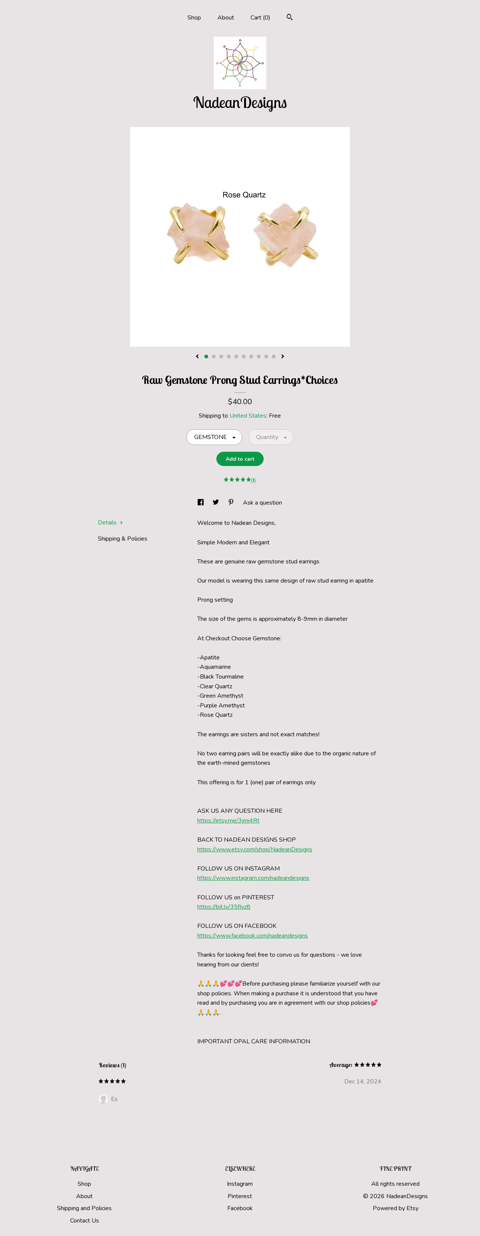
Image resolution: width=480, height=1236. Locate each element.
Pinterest (240, 1196)
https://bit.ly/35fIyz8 (223, 907)
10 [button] (274, 356)
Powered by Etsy (395, 1208)
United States (248, 416)
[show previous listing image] (197, 357)
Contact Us (84, 1221)
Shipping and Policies (84, 1208)
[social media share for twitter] (216, 503)
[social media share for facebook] (201, 503)
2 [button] (214, 356)
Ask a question (262, 503)
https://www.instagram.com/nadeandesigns (253, 878)
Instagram (240, 1184)
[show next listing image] (283, 357)
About (226, 17)
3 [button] (221, 356)
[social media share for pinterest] (232, 503)
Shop (194, 17)
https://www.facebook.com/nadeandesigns (252, 936)
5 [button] (236, 356)
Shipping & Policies (122, 539)
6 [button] (244, 356)
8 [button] (259, 356)
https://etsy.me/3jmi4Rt (228, 821)
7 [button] (251, 356)
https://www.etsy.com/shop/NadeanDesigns (254, 849)
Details (110, 522)
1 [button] (206, 356)
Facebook (240, 1208)
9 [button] (266, 356)
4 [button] (229, 356)
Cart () (260, 17)
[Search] (289, 18)
